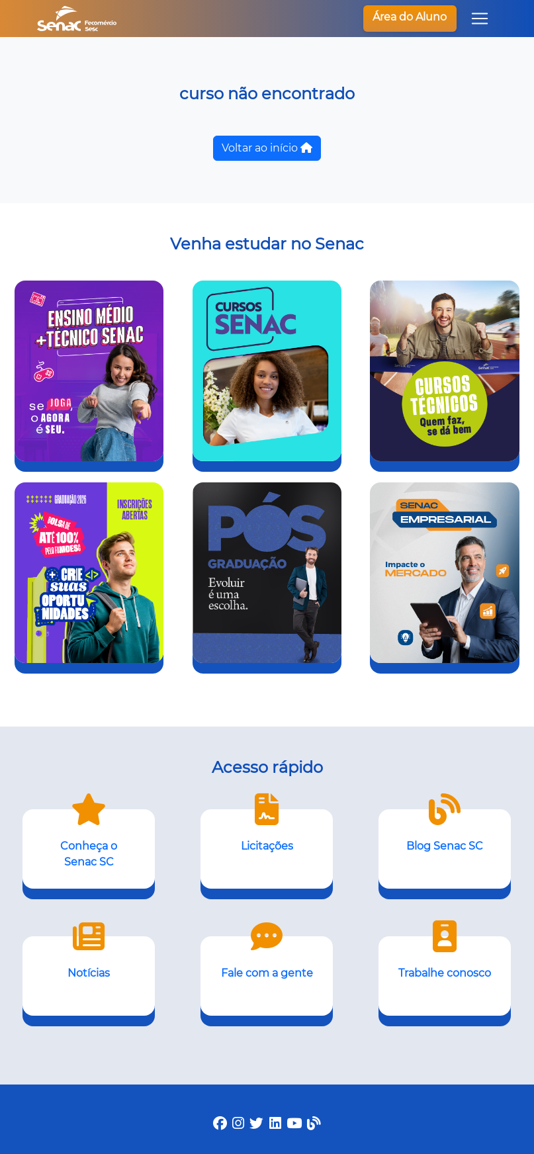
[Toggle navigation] (480, 18)
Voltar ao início (267, 148)
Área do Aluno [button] (410, 17)
